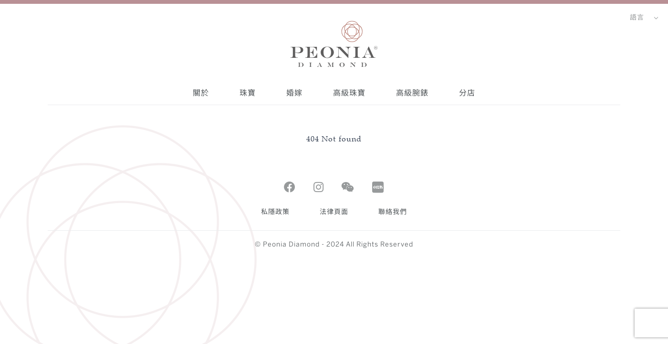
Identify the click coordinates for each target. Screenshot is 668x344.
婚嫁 (294, 92)
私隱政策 (275, 212)
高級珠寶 (349, 92)
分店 (467, 92)
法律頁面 (334, 212)
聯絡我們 (392, 212)
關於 (201, 92)
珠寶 (248, 92)
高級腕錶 (412, 92)
